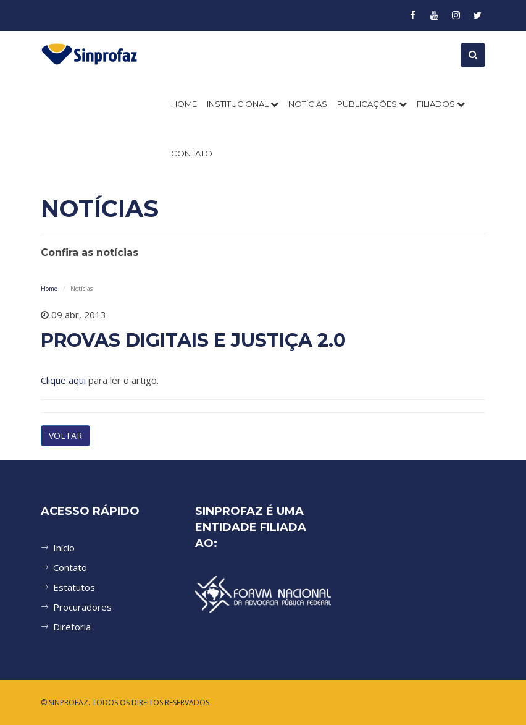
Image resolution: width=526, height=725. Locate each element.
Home (184, 104)
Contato (70, 567)
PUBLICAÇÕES (372, 104)
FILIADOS (441, 104)
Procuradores (82, 607)
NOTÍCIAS (307, 104)
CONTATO (191, 153)
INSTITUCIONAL (242, 104)
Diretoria (72, 627)
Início (64, 547)
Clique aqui (63, 380)
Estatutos (74, 587)
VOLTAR (65, 435)
